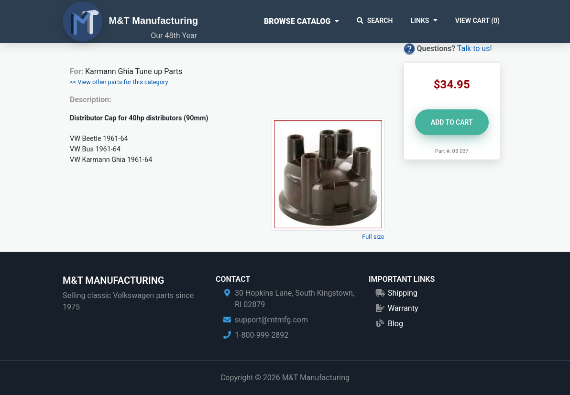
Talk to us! (474, 48)
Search (375, 20)
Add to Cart (452, 122)
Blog (395, 323)
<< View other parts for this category (119, 81)
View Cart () (477, 20)
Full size (373, 236)
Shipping (402, 293)
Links (419, 20)
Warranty (403, 308)
